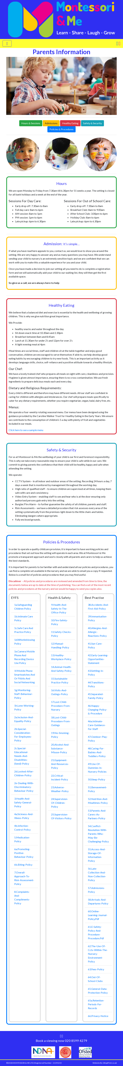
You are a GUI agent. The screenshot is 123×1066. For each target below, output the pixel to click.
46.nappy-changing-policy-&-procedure (97, 709)
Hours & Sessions (30, 123)
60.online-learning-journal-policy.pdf (97, 915)
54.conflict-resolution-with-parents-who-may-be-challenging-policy (98, 834)
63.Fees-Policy (96, 969)
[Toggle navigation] (7, 43)
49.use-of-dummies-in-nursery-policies (97, 767)
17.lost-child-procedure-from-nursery (60, 705)
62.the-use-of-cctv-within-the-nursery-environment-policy (98, 954)
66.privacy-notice (98, 1015)
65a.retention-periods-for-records (96, 1004)
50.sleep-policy (96, 779)
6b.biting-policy (23, 864)
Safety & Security (92, 123)
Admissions (51, 123)
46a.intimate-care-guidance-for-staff (97, 725)
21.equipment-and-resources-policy (60, 764)
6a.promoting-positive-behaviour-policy (23, 853)
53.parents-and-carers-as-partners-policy (97, 814)
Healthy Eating (70, 123)
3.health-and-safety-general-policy (23, 802)
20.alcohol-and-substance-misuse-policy (60, 748)
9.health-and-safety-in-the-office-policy (59, 608)
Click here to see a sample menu (26, 430)
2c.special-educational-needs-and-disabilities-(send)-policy (21, 756)
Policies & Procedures (61, 129)
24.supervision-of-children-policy (59, 802)
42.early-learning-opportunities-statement (98, 659)
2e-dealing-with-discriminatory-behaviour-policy (24, 787)
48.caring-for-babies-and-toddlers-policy (97, 752)
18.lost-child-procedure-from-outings (60, 721)
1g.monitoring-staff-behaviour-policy (23, 694)
